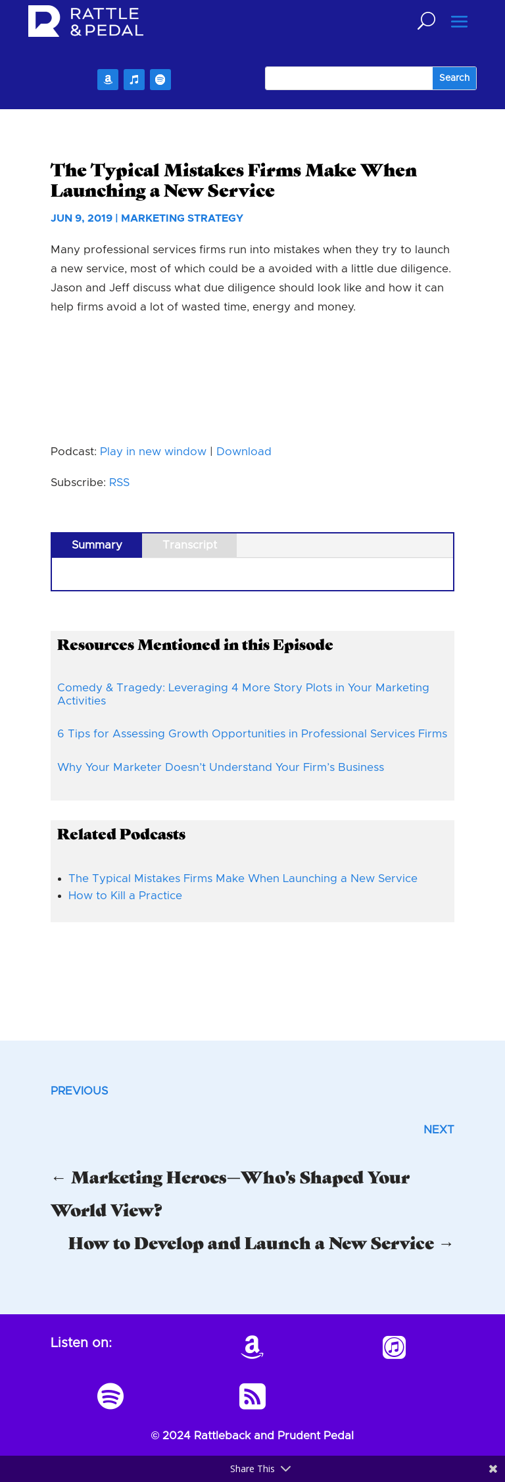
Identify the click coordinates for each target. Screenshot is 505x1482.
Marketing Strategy (182, 218)
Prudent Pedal (315, 1435)
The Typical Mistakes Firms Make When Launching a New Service (243, 878)
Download (244, 451)
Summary (97, 545)
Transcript (189, 545)
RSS (119, 482)
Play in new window (153, 451)
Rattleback (222, 1435)
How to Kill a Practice (125, 895)
